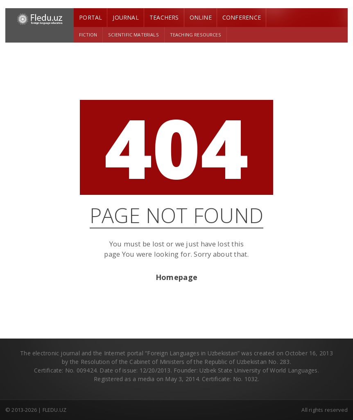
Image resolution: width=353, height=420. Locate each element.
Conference (241, 17)
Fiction (88, 35)
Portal (90, 17)
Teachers (164, 17)
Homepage (176, 277)
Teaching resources (195, 35)
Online (201, 17)
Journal (125, 17)
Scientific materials (133, 35)
